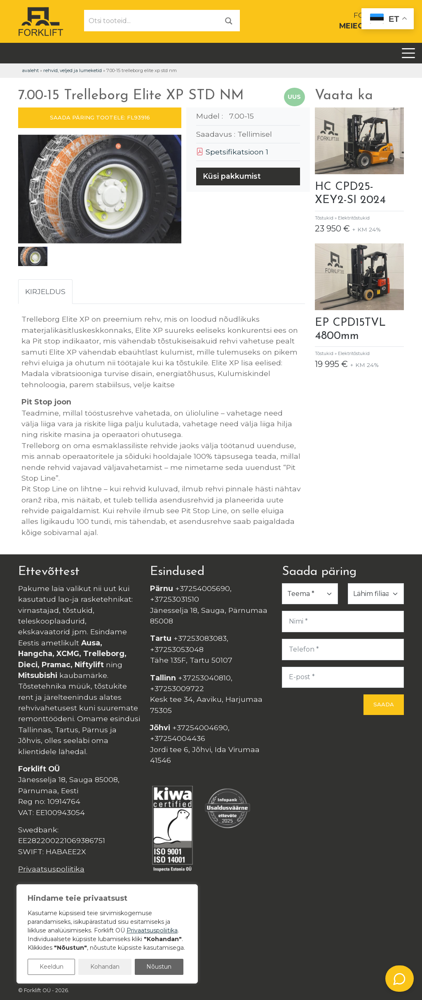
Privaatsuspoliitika (51, 868)
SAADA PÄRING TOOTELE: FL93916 (100, 117)
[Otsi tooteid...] (151, 20)
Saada (383, 704)
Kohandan (105, 966)
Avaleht (30, 70)
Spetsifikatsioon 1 (232, 151)
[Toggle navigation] (408, 53)
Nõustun (158, 966)
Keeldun (51, 966)
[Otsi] (228, 20)
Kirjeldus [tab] (45, 291)
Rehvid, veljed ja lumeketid (72, 70)
